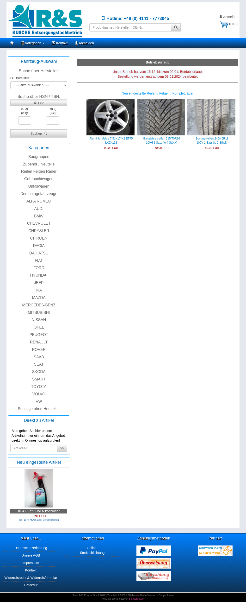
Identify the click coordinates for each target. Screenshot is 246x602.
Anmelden (228, 17)
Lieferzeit (31, 585)
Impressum (30, 563)
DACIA (39, 246)
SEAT (39, 364)
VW (39, 401)
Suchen (39, 133)
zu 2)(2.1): (24, 111)
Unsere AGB (30, 555)
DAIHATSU (39, 253)
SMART (39, 379)
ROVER (39, 350)
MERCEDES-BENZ (38, 305)
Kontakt (60, 43)
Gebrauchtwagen (39, 179)
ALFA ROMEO (38, 201)
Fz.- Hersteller (19, 78)
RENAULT (39, 342)
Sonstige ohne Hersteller (39, 409)
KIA (39, 290)
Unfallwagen (38, 186)
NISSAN (39, 320)
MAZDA (39, 298)
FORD (38, 268)
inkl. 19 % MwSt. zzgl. (31, 520)
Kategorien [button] (33, 43)
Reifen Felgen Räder (39, 171)
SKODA (39, 372)
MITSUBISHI (39, 313)
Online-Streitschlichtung (92, 550)
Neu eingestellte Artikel (39, 462)
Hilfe (39, 103)
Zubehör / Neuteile (39, 164)
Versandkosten (51, 520)
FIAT (39, 261)
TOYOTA (38, 387)
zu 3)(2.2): (53, 111)
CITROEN (39, 238)
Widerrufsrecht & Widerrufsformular (30, 578)
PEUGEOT (38, 335)
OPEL (39, 327)
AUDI (38, 209)
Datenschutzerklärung (30, 548)
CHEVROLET (39, 223)
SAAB (39, 357)
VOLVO (38, 394)
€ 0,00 (228, 24)
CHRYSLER (38, 231)
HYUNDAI (39, 275)
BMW (38, 216)
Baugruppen (38, 157)
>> (62, 448)
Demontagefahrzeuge (38, 194)
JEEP (39, 283)
